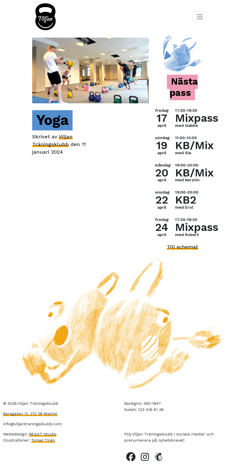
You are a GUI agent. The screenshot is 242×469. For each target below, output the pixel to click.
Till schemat (182, 247)
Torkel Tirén (43, 440)
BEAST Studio (42, 434)
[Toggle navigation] (200, 17)
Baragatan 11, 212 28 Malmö (30, 413)
